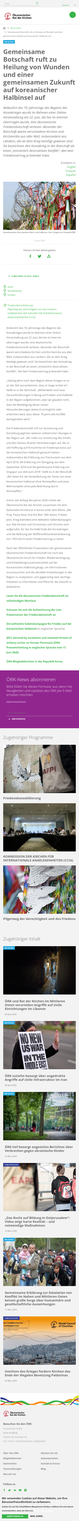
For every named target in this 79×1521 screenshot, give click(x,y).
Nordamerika (15, 290)
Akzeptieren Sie (15, 1516)
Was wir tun (9, 1474)
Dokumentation (49, 1458)
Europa (11, 294)
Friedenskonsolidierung (20, 305)
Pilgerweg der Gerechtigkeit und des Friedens (32, 309)
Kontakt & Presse (50, 1463)
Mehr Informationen (44, 1511)
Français (71, 171)
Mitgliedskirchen (12, 1458)
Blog (43, 1468)
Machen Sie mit (49, 1453)
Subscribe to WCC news (25, 276)
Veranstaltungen (12, 1468)
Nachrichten (15, 28)
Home (4, 28)
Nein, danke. (36, 1516)
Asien (10, 286)
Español (71, 175)
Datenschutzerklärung (16, 701)
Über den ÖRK (11, 1453)
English (71, 167)
